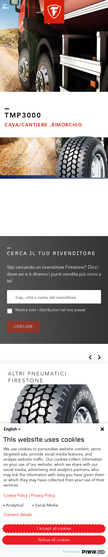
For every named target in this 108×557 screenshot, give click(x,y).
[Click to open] (54, 417)
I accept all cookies (54, 529)
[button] (54, 12)
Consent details (17, 515)
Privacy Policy (43, 496)
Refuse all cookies (54, 540)
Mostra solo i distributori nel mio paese (46, 311)
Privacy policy (60, 515)
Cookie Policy (15, 496)
